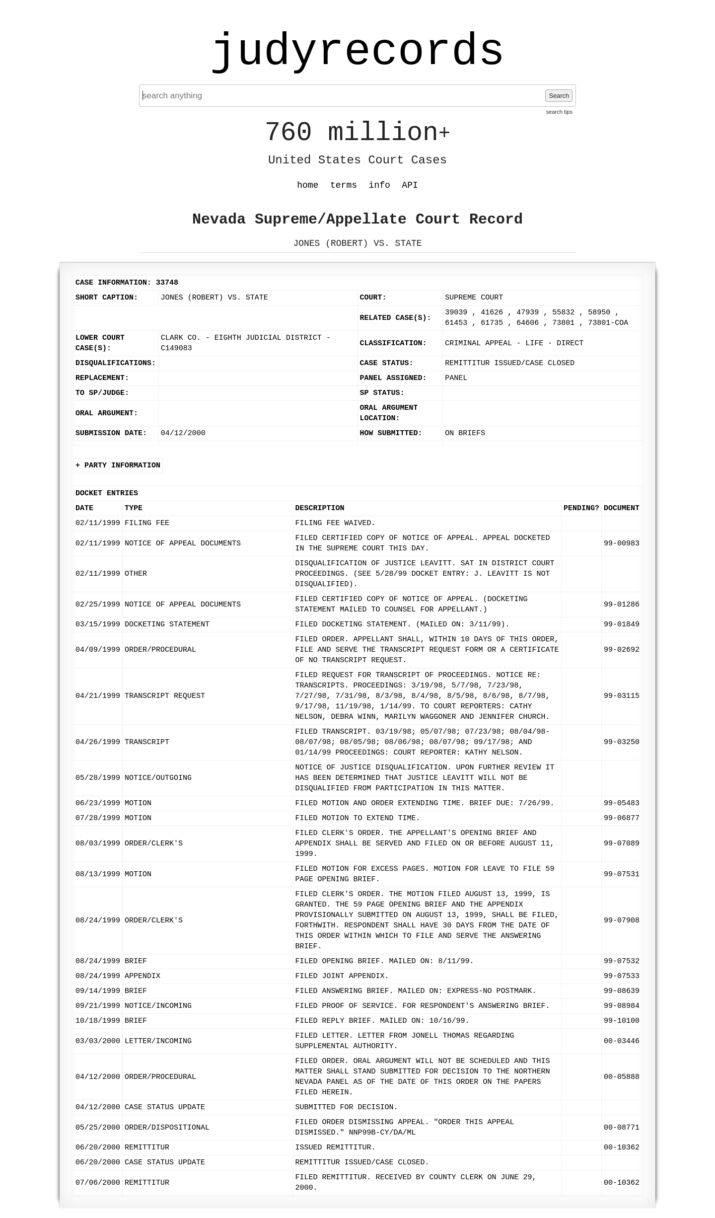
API (410, 185)
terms (343, 185)
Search (559, 95)
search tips (559, 112)
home (307, 185)
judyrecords (357, 52)
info (379, 185)
